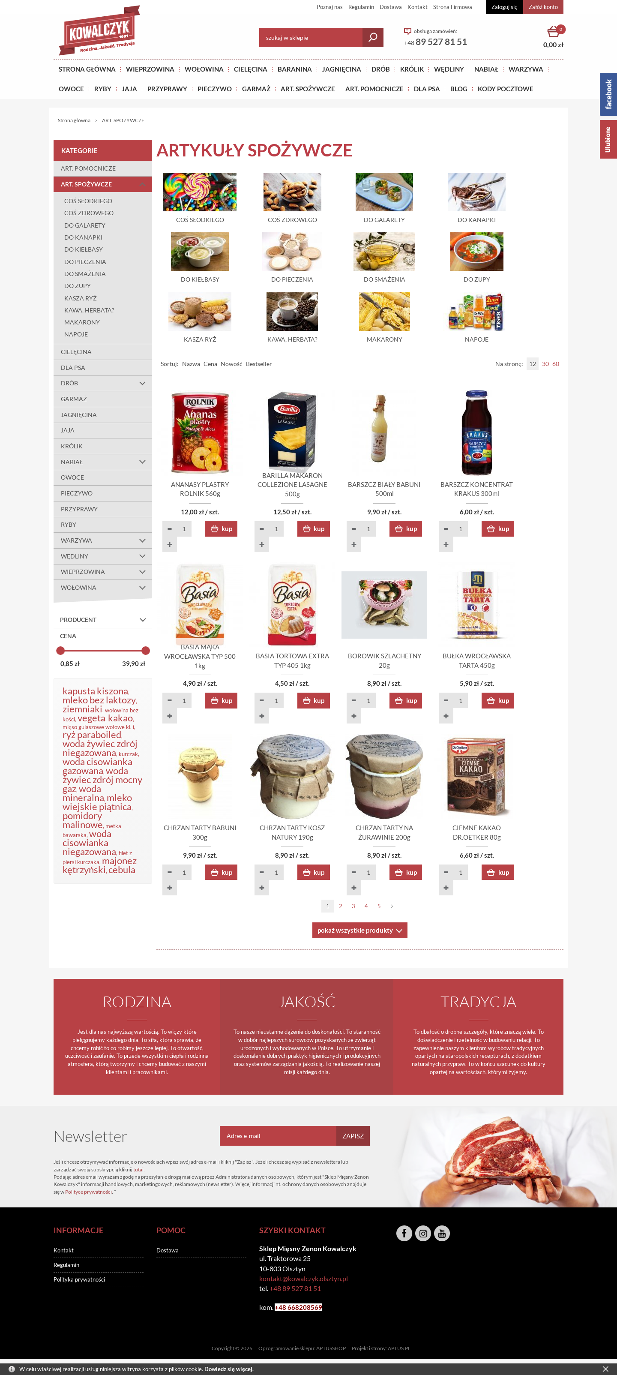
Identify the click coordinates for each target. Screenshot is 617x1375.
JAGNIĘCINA (79, 414)
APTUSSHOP (331, 1351)
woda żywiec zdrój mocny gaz (102, 779)
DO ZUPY (77, 285)
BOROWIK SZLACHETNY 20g (411, 668)
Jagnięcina (341, 69)
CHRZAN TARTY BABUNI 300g (205, 840)
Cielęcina (250, 69)
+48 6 (283, 1311)
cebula (121, 869)
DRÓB (106, 383)
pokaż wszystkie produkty (355, 933)
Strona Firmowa (452, 6)
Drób (380, 69)
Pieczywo (215, 89)
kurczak (128, 754)
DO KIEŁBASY (83, 249)
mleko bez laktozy (99, 700)
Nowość (232, 365)
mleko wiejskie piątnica (97, 802)
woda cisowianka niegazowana (89, 842)
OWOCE (71, 89)
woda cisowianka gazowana (97, 766)
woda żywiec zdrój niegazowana (100, 748)
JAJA (129, 89)
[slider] (60, 650)
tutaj (138, 1172)
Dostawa (391, 6)
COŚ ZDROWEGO (89, 212)
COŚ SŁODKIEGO (88, 200)
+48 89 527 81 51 (295, 1292)
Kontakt (417, 6)
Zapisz (353, 1139)
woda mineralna (83, 793)
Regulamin (361, 6)
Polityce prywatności (88, 1195)
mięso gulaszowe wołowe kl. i (98, 727)
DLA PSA (427, 89)
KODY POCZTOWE (505, 89)
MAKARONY (82, 322)
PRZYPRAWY (167, 89)
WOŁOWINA (106, 587)
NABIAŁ (486, 69)
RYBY (102, 89)
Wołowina (204, 69)
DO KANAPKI (83, 237)
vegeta (91, 718)
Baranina (295, 69)
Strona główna (87, 69)
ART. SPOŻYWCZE (308, 89)
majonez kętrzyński (100, 865)
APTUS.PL (399, 1351)
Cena (210, 365)
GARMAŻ (256, 89)
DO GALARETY (84, 225)
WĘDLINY (106, 556)
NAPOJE (76, 334)
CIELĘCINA (76, 351)
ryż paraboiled (92, 734)
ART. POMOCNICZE (374, 89)
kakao (120, 718)
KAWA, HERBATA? (89, 310)
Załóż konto (543, 6)
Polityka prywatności (79, 1282)
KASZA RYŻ (80, 298)
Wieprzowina (150, 69)
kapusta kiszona (95, 691)
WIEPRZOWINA (106, 572)
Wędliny (449, 69)
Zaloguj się (504, 6)
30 (545, 365)
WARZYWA (526, 69)
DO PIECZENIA (85, 261)
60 (555, 365)
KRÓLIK (412, 69)
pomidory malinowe (83, 820)
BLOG (458, 89)
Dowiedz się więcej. (229, 1369)
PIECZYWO (77, 493)
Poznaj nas (330, 6)
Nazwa (191, 365)
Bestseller (259, 365)
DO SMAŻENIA (85, 273)
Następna (392, 909)
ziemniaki (82, 709)
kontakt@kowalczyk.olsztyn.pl (303, 1282)
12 (532, 365)
